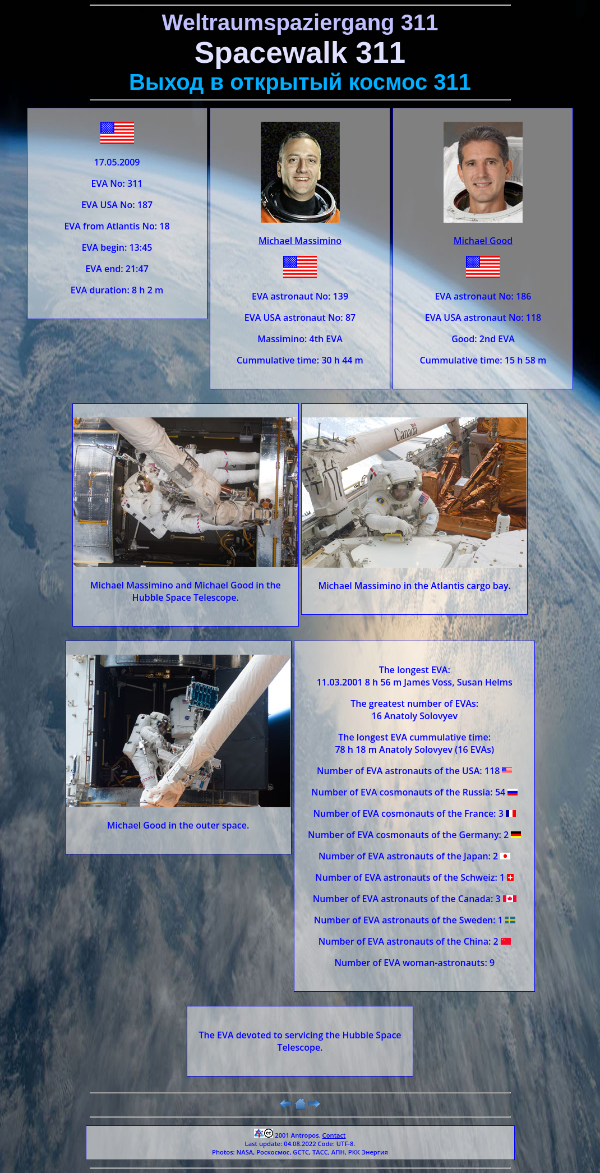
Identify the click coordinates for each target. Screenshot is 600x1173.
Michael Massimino (300, 240)
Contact (334, 1135)
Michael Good (483, 240)
